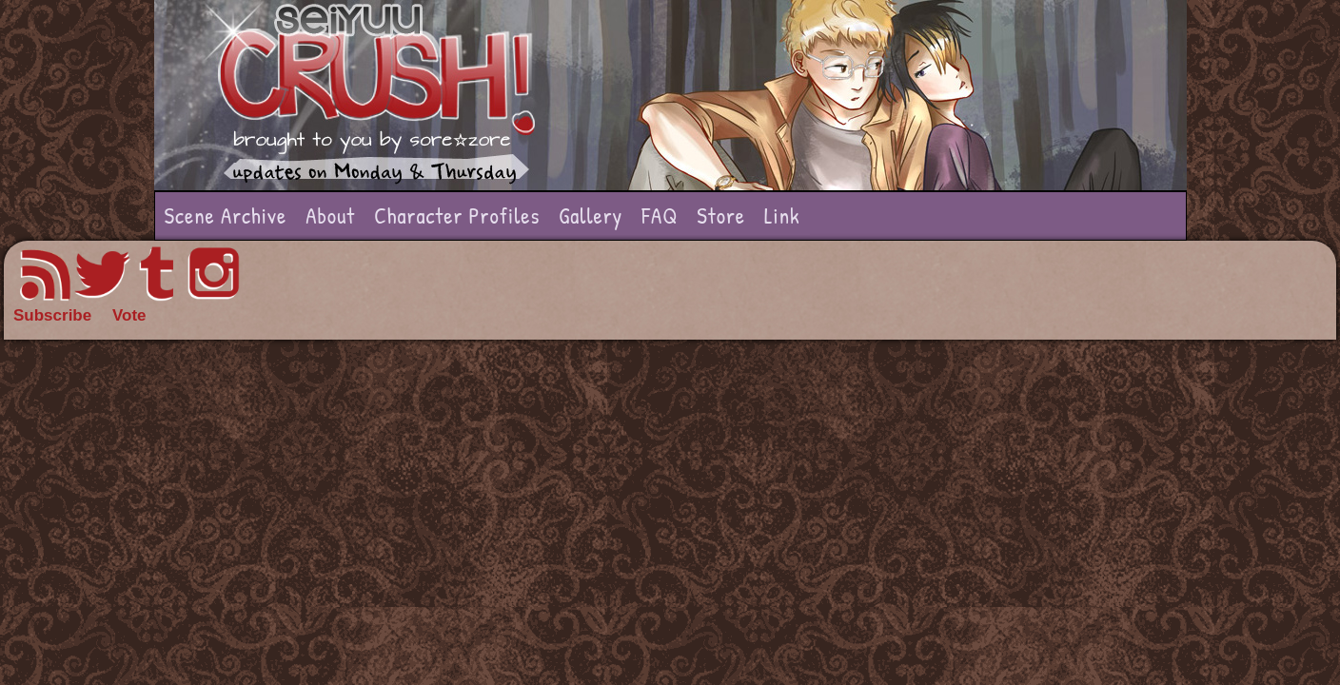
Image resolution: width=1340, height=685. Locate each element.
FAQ (659, 215)
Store (721, 215)
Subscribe (52, 315)
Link (782, 215)
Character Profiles (457, 215)
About (330, 215)
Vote (129, 315)
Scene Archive (226, 215)
